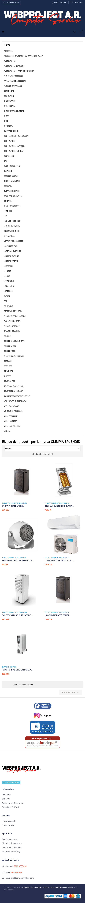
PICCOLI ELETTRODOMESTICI (15, 316)
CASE (6, 121)
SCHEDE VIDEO (9, 351)
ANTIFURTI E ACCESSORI (13, 76)
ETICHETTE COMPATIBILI (13, 196)
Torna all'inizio (70, 692)
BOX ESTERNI (9, 96)
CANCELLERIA (9, 106)
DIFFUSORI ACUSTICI (12, 181)
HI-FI (5, 216)
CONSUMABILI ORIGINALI (13, 151)
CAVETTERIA (8, 126)
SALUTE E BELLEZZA (12, 331)
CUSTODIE (8, 171)
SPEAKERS (8, 366)
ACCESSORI (8, 51)
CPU (5, 161)
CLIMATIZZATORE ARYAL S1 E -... (59, 560)
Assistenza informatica (12, 803)
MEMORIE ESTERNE (11, 256)
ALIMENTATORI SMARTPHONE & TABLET (19, 71)
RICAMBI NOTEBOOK (12, 326)
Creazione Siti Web (10, 807)
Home (7, 45)
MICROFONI (8, 266)
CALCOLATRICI (9, 101)
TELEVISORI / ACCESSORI (13, 391)
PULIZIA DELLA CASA (12, 321)
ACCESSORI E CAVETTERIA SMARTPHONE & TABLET (23, 56)
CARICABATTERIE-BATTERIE (14, 111)
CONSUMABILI (9, 141)
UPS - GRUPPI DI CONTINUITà (15, 401)
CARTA (6, 116)
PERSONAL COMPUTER (13, 311)
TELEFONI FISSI (10, 381)
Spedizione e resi (10, 839)
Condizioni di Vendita (11, 847)
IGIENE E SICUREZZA (12, 226)
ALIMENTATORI (9, 61)
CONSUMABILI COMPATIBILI (14, 146)
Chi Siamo (6, 795)
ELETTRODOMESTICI (11, 191)
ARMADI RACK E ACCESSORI (15, 81)
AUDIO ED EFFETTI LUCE (13, 86)
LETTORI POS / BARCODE (13, 241)
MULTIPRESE (9, 281)
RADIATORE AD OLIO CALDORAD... (17, 670)
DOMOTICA (8, 186)
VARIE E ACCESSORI (11, 406)
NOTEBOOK (8, 291)
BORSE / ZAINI (9, 91)
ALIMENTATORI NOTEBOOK (14, 66)
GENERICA (8, 201)
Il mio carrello (8, 825)
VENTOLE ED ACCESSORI (13, 411)
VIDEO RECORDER (10, 416)
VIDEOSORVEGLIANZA (12, 426)
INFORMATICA (9, 236)
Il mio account (8, 821)
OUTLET (7, 296)
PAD (5, 301)
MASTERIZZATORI (10, 246)
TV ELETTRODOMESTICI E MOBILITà (17, 396)
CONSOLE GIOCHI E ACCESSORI (16, 136)
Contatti (6, 799)
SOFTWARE (8, 361)
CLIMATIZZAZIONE (11, 131)
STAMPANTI (8, 371)
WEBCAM (7, 431)
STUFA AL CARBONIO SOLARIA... (59, 506)
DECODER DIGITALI (11, 176)
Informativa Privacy (11, 852)
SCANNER (8, 336)
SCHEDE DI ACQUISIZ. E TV (14, 341)
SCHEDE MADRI (10, 346)
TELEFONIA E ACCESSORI (13, 386)
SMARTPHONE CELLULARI (14, 356)
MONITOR (7, 271)
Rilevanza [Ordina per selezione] (42, 448)
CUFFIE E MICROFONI (12, 166)
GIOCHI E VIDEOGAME (12, 206)
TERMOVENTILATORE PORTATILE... (18, 560)
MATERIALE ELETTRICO (12, 251)
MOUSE (7, 276)
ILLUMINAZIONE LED (11, 231)
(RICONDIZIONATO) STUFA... (58, 615)
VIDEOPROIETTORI (10, 421)
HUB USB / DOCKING (12, 221)
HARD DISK (8, 211)
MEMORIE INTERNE (11, 261)
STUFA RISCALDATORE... (13, 506)
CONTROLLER (9, 156)
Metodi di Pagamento (12, 843)
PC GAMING (8, 306)
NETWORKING (9, 286)
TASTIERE (7, 376)
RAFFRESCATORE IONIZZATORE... (17, 615)
